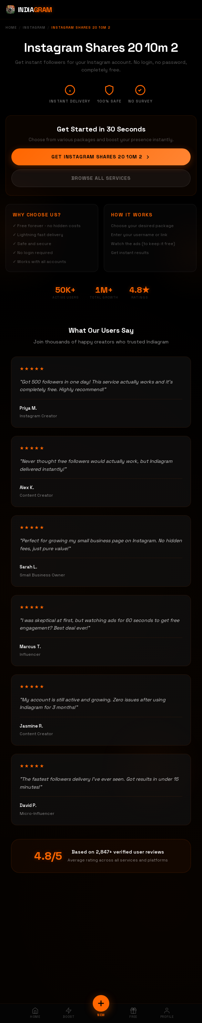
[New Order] (101, 1003)
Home (11, 27)
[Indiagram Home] (29, 9)
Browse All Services (101, 178)
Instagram (34, 27)
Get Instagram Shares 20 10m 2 (100, 157)
